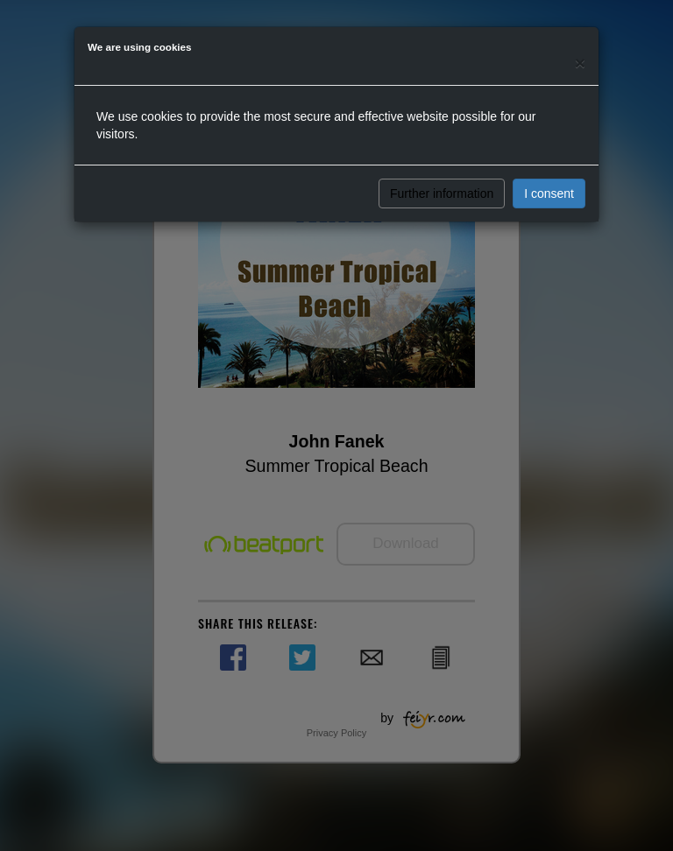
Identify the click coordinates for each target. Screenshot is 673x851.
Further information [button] (441, 193)
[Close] (580, 62)
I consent (549, 193)
